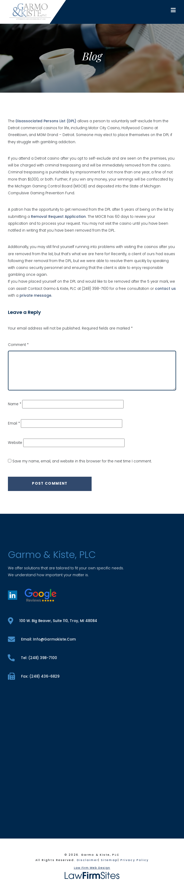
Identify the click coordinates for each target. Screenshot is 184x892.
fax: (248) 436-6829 (33, 676)
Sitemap (109, 860)
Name (14, 404)
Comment (18, 344)
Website (15, 442)
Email (14, 423)
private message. (36, 295)
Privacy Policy (134, 860)
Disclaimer (87, 860)
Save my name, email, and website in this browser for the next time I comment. (82, 461)
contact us (165, 288)
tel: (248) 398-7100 (32, 657)
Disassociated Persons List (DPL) (46, 121)
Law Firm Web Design (92, 868)
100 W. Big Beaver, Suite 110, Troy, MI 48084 (52, 620)
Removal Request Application (58, 216)
